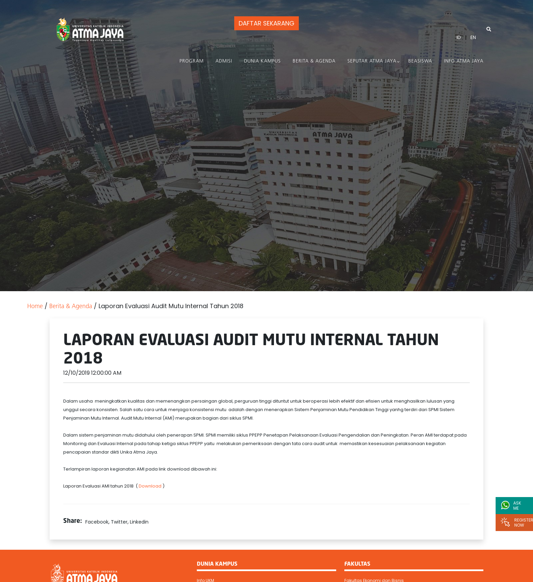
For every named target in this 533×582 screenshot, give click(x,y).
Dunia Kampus (262, 61)
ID (459, 37)
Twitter (119, 521)
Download (150, 486)
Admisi (224, 61)
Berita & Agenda (314, 61)
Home (35, 306)
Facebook (96, 521)
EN (473, 37)
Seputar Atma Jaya (371, 61)
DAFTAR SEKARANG (266, 23)
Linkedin (139, 521)
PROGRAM (191, 61)
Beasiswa (420, 61)
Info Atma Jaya (463, 61)
